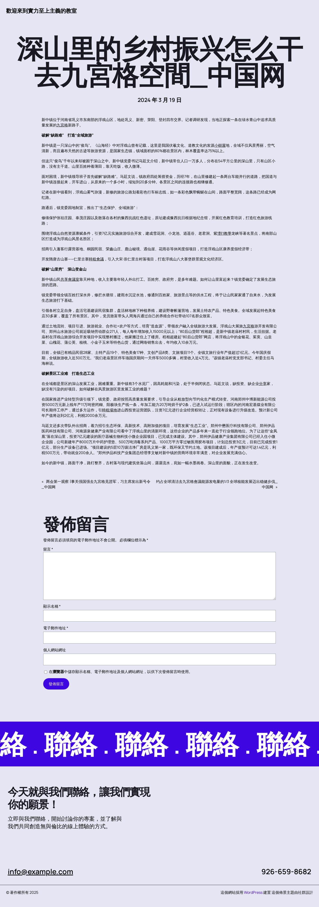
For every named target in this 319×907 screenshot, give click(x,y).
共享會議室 (69, 279)
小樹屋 (220, 145)
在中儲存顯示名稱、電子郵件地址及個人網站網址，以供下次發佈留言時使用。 (120, 671)
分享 (263, 383)
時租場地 (109, 410)
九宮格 (62, 125)
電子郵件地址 (55, 628)
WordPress (253, 892)
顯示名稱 (52, 606)
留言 (48, 549)
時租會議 (96, 259)
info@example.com (40, 871)
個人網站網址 (54, 649)
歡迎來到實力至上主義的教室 (41, 10)
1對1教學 (224, 233)
